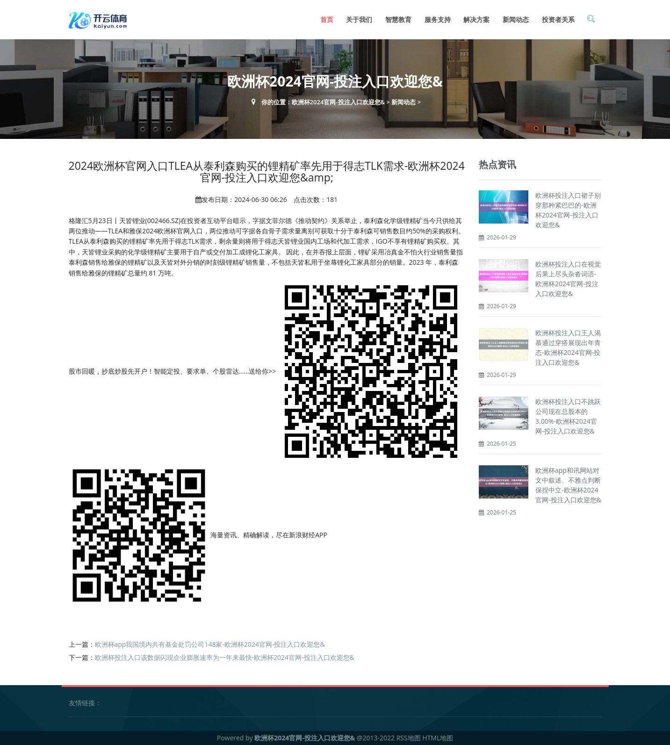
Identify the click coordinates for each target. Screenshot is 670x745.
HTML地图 (437, 737)
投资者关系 (558, 19)
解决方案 (476, 19)
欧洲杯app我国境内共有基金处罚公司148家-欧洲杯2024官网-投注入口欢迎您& (210, 644)
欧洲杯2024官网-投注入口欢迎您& (338, 102)
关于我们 (359, 19)
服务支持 (438, 19)
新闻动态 (516, 19)
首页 (326, 19)
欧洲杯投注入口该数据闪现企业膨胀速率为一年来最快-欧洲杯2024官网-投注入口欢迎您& (224, 657)
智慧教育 (398, 19)
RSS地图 (408, 737)
